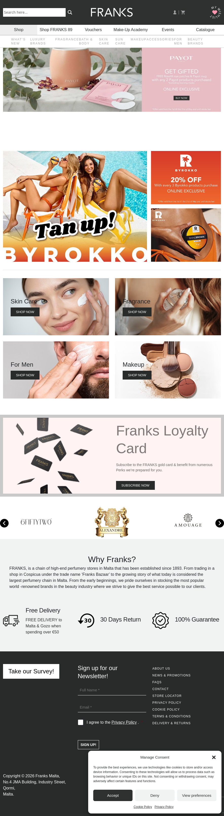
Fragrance (67, 39)
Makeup (139, 39)
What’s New (18, 41)
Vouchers (93, 30)
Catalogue (205, 30)
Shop (18, 30)
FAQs (156, 682)
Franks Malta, (47, 776)
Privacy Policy (164, 807)
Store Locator (167, 696)
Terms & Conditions (171, 716)
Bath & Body (86, 41)
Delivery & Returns (171, 723)
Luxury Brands (38, 41)
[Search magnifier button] (70, 12)
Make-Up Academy (131, 30)
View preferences (197, 795)
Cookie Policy (143, 807)
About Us (161, 668)
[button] (213, 757)
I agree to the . (115, 722)
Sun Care (120, 41)
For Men (178, 41)
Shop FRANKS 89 (56, 30)
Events (168, 30)
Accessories (160, 39)
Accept (113, 795)
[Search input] (35, 12)
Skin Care (104, 41)
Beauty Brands (195, 41)
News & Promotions (171, 675)
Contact (160, 689)
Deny (154, 795)
